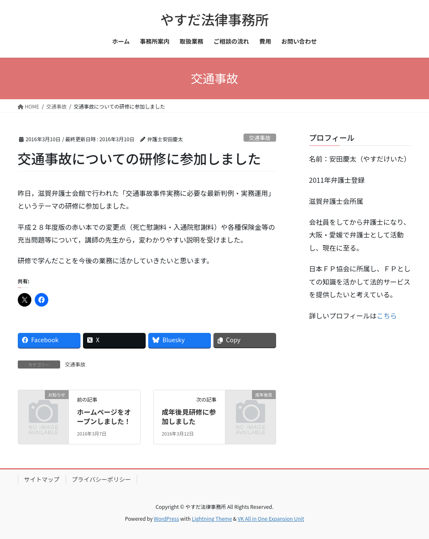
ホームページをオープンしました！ (104, 416)
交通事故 (260, 138)
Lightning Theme (212, 518)
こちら (386, 315)
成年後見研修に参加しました (189, 416)
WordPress (166, 518)
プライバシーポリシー (101, 479)
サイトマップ (42, 479)
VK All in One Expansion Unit (271, 518)
